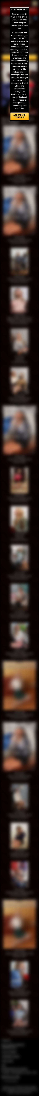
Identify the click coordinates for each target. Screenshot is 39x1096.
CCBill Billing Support (10, 1056)
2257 (4, 1065)
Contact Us (6, 1040)
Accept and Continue (19, 116)
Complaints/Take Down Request (14, 1069)
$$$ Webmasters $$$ (10, 1077)
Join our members (9, 1052)
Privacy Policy (7, 1061)
